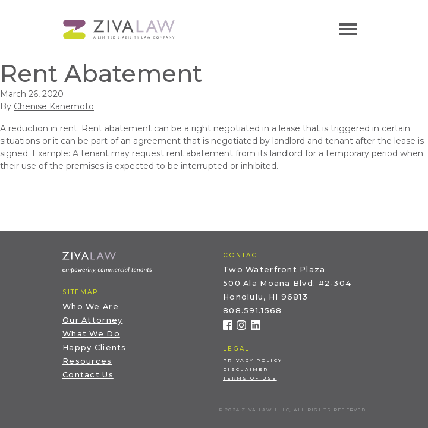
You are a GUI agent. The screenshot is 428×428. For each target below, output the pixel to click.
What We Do (91, 333)
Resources (87, 361)
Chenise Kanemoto (54, 106)
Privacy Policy (252, 360)
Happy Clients (94, 347)
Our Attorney (92, 320)
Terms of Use (250, 378)
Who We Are (90, 306)
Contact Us (88, 374)
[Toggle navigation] (348, 29)
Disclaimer (245, 369)
